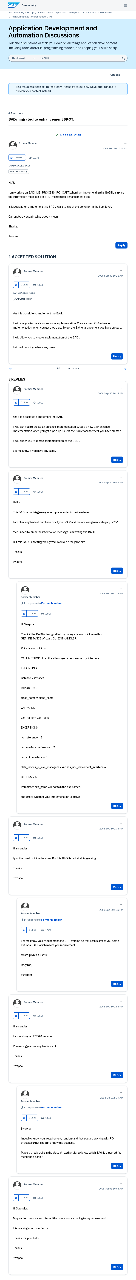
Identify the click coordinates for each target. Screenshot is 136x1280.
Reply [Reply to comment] (117, 356)
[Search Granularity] (22, 58)
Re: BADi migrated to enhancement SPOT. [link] (32, 17)
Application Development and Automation (76, 12)
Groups (31, 12)
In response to (43, 603)
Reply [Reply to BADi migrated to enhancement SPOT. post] (121, 245)
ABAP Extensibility (18, 171)
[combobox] (82, 58)
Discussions (106, 12)
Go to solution (70, 134)
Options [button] (115, 74)
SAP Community (16, 12)
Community (29, 5)
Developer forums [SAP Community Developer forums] (101, 86)
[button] (11, 157)
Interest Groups (45, 12)
